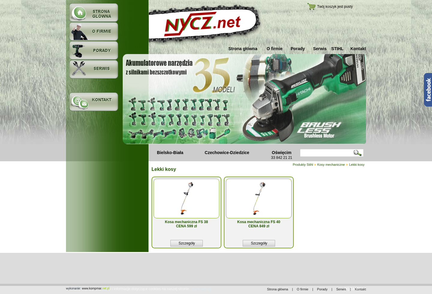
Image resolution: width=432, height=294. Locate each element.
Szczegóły (186, 243)
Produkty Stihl (303, 164)
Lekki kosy (356, 164)
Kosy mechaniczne (331, 164)
